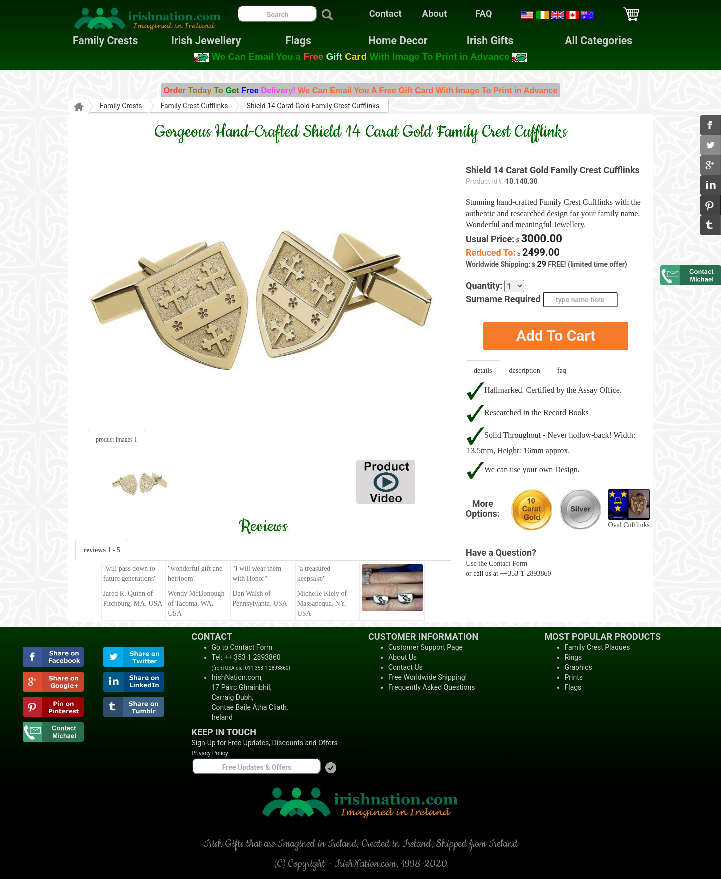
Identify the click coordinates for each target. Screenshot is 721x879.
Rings (573, 657)
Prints (574, 677)
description (524, 370)
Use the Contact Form (496, 563)
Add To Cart (556, 335)
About (434, 13)
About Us (402, 657)
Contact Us (405, 667)
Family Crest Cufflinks (194, 106)
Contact (385, 13)
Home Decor (397, 40)
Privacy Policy (210, 753)
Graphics (578, 667)
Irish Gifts (490, 40)
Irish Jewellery (206, 40)
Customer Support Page (425, 647)
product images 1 (116, 439)
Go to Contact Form (242, 647)
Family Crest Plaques (597, 647)
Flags (290, 40)
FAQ (483, 13)
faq (561, 370)
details (483, 370)
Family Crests (105, 40)
